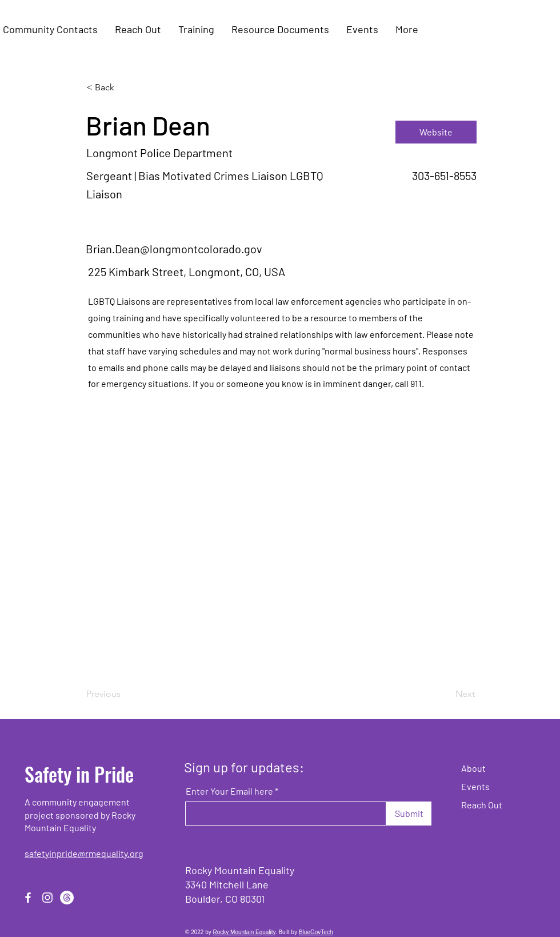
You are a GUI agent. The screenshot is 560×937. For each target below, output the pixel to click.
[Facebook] (28, 897)
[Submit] (408, 814)
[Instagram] (47, 897)
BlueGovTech (316, 932)
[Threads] (67, 897)
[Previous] (124, 694)
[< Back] (124, 87)
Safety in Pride (79, 773)
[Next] (446, 694)
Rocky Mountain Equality (244, 932)
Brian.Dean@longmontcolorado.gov (174, 249)
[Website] (436, 132)
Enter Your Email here (229, 791)
